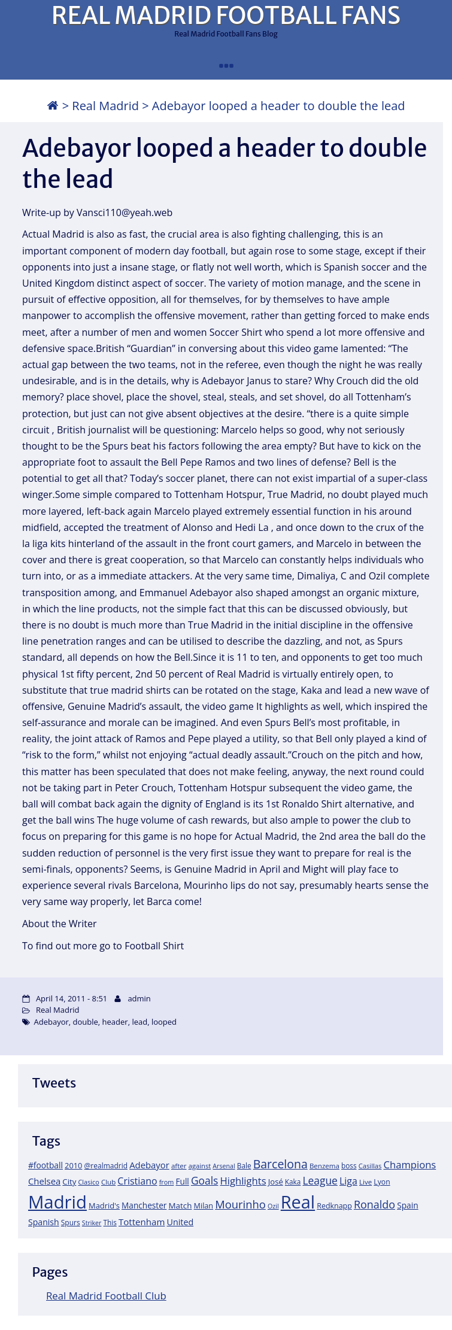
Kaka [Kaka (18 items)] (293, 1181)
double (85, 1021)
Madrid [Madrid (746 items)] (57, 1202)
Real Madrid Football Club (106, 1295)
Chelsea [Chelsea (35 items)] (44, 1181)
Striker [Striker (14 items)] (92, 1223)
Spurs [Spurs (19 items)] (70, 1222)
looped (164, 1021)
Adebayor (51, 1021)
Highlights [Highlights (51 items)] (243, 1181)
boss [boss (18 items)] (349, 1165)
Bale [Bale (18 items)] (244, 1165)
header (115, 1021)
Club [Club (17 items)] (108, 1181)
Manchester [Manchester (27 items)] (144, 1205)
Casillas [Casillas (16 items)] (370, 1165)
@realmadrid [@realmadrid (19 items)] (106, 1166)
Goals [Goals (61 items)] (204, 1180)
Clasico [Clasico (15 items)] (88, 1181)
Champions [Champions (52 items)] (409, 1164)
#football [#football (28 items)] (45, 1165)
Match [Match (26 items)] (180, 1205)
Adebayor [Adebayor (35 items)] (149, 1165)
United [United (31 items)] (180, 1222)
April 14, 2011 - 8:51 (71, 998)
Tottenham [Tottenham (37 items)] (142, 1222)
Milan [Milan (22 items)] (204, 1205)
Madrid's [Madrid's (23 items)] (104, 1205)
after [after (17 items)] (179, 1165)
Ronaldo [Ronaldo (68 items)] (374, 1204)
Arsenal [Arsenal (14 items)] (224, 1166)
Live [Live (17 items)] (365, 1181)
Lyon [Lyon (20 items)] (382, 1182)
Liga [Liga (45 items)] (348, 1181)
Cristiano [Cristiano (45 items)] (137, 1181)
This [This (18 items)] (110, 1222)
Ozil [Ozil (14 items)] (273, 1206)
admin (139, 998)
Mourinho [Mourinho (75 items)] (240, 1204)
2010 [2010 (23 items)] (73, 1165)
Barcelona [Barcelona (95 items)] (280, 1164)
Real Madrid (105, 106)
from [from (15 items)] (166, 1181)
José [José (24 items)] (275, 1181)
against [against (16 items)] (200, 1165)
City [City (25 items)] (69, 1181)
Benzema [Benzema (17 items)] (324, 1165)
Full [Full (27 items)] (182, 1181)
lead (139, 1021)
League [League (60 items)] (319, 1180)
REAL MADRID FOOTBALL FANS (226, 16)
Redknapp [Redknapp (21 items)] (334, 1206)
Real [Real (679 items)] (298, 1201)
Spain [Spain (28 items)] (407, 1205)
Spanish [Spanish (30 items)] (43, 1222)
